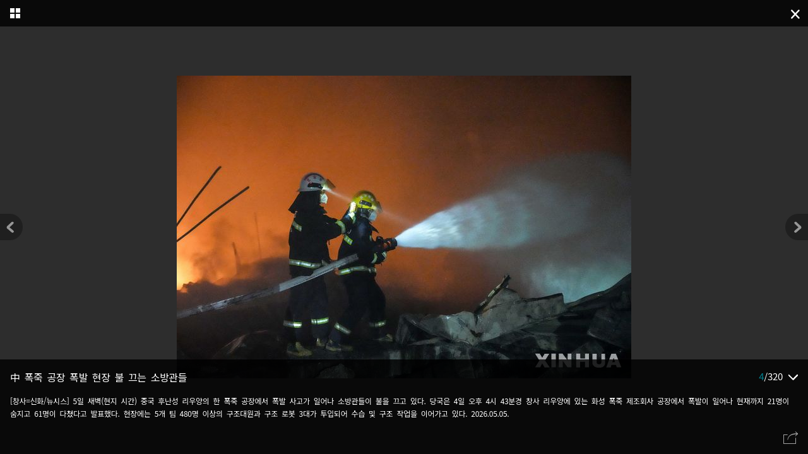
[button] (796, 227)
